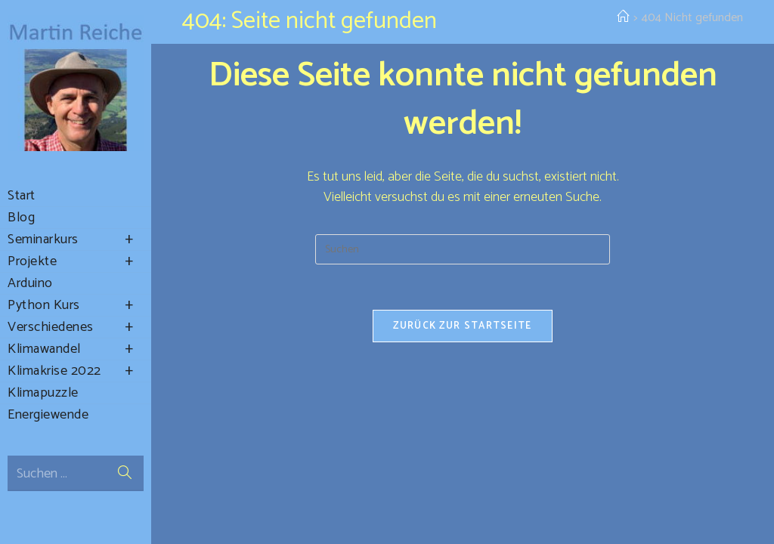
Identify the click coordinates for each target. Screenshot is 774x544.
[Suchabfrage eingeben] (462, 249)
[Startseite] (623, 18)
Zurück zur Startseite (462, 326)
